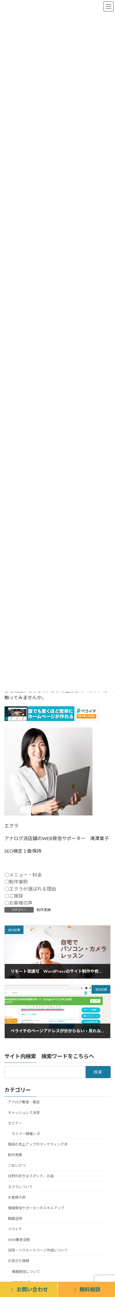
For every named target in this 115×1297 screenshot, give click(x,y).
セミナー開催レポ (26, 1134)
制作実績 (44, 910)
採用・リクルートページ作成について (38, 1250)
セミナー (15, 1123)
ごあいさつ (17, 1165)
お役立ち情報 (18, 1261)
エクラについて (20, 1186)
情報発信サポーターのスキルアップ (36, 1208)
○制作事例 (16, 881)
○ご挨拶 (13, 896)
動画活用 (15, 1218)
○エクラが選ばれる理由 (30, 888)
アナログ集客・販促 (24, 1102)
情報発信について (26, 1271)
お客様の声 (17, 1197)
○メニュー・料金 (23, 874)
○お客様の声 (18, 903)
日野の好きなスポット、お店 (31, 1176)
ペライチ (15, 1229)
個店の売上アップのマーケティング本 (37, 1144)
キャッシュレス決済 (24, 1112)
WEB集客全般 (19, 1239)
